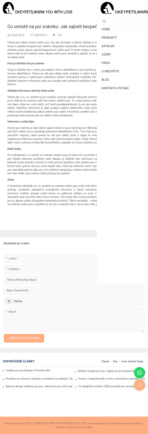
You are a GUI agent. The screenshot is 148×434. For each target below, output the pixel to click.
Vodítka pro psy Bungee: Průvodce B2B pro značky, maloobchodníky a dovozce (28, 370)
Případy (105, 361)
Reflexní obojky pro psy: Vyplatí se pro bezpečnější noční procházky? (111, 370)
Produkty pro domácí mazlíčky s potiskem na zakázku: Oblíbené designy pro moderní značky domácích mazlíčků (39, 378)
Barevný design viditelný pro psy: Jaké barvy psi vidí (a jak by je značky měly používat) (39, 386)
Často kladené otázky (132, 361)
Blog (115, 361)
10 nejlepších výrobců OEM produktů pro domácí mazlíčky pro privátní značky (111, 386)
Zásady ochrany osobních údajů (74, 427)
